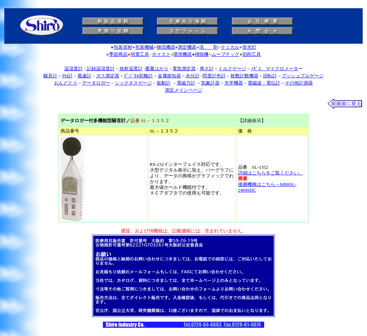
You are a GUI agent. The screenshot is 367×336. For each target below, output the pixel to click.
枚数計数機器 (244, 75)
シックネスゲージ (133, 83)
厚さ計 (207, 68)
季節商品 (118, 54)
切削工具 (251, 54)
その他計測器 (299, 83)
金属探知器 (169, 75)
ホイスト (161, 54)
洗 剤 (208, 47)
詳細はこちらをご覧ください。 (270, 173)
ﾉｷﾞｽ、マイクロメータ (274, 68)
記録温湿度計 (100, 68)
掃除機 (202, 54)
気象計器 (210, 83)
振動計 (164, 83)
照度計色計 (214, 75)
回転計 (270, 75)
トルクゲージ (232, 68)
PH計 (67, 75)
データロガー (96, 83)
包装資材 (123, 47)
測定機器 (187, 47)
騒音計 (50, 75)
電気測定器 (184, 68)
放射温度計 (131, 68)
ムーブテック (225, 54)
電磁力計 (186, 83)
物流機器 (166, 47)
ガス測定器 (107, 75)
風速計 (84, 75)
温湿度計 (73, 68)
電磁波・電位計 (264, 83)
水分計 (193, 75)
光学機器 (233, 83)
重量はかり (156, 68)
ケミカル (230, 47)
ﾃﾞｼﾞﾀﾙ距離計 (138, 75)
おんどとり (65, 83)
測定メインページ (183, 90)
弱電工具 (139, 54)
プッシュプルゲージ (303, 75)
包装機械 (144, 47)
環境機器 (182, 54)
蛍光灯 (249, 47)
